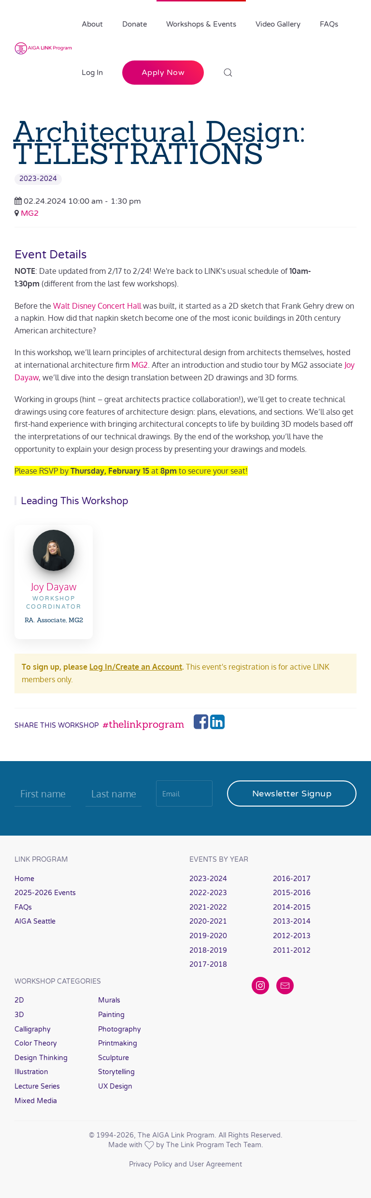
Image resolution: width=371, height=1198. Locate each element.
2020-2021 (208, 921)
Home (24, 879)
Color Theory (35, 1043)
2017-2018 (208, 964)
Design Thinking (41, 1058)
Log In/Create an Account (135, 667)
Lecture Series (37, 1086)
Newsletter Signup (292, 793)
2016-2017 (292, 879)
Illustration (31, 1072)
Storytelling (116, 1072)
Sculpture (113, 1058)
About (92, 24)
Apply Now (163, 72)
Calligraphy (32, 1029)
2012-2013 (292, 936)
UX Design (115, 1086)
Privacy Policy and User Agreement (185, 1164)
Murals (109, 1000)
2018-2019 (208, 950)
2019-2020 (208, 936)
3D (19, 1015)
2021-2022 (208, 907)
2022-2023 (208, 893)
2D (19, 1000)
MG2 (30, 213)
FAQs (329, 24)
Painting (111, 1015)
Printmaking (117, 1043)
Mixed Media (35, 1101)
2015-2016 (292, 893)
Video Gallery (278, 24)
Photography (119, 1029)
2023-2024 (38, 179)
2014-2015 (292, 907)
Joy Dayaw (53, 586)
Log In (92, 72)
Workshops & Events (201, 24)
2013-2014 (292, 921)
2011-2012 (292, 950)
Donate (134, 24)
